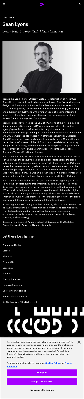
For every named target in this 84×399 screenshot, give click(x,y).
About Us (7, 256)
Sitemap (6, 273)
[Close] (79, 342)
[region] (42, 368)
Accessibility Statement (14, 296)
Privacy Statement (11, 279)
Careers (6, 250)
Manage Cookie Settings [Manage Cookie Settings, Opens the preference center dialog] (42, 390)
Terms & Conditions (12, 284)
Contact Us (8, 262)
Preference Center (11, 244)
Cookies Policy (52, 363)
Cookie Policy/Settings (14, 290)
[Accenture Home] (42, 4)
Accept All (42, 373)
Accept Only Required (42, 382)
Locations (7, 267)
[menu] (4, 4)
